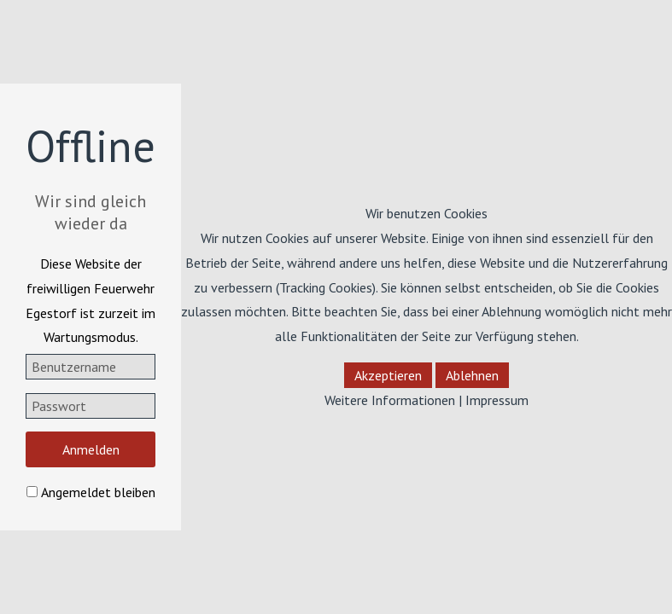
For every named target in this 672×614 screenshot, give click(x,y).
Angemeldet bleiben (98, 492)
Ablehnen (472, 375)
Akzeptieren (388, 375)
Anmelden (91, 449)
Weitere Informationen (389, 399)
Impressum (497, 399)
